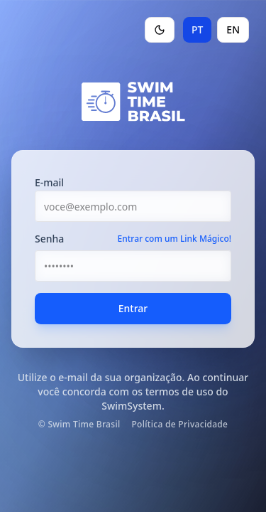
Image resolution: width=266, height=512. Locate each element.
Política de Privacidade (179, 424)
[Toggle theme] (159, 30)
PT (197, 29)
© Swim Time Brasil (79, 424)
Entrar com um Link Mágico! (174, 239)
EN (233, 29)
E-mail (49, 182)
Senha (49, 239)
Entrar (133, 308)
